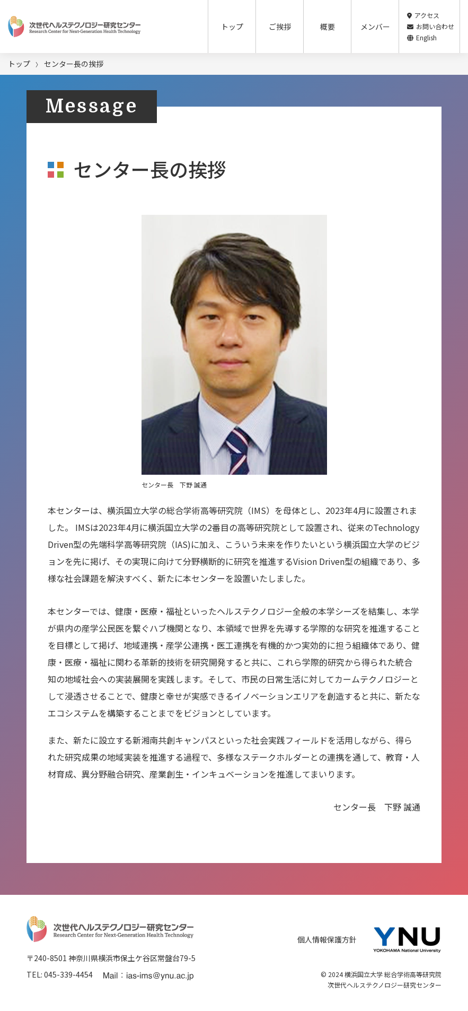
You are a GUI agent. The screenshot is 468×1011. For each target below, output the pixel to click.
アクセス (423, 15)
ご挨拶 (280, 26)
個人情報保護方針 (327, 939)
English (422, 37)
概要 (327, 26)
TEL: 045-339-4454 (60, 974)
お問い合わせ (430, 26)
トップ (232, 26)
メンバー (375, 26)
